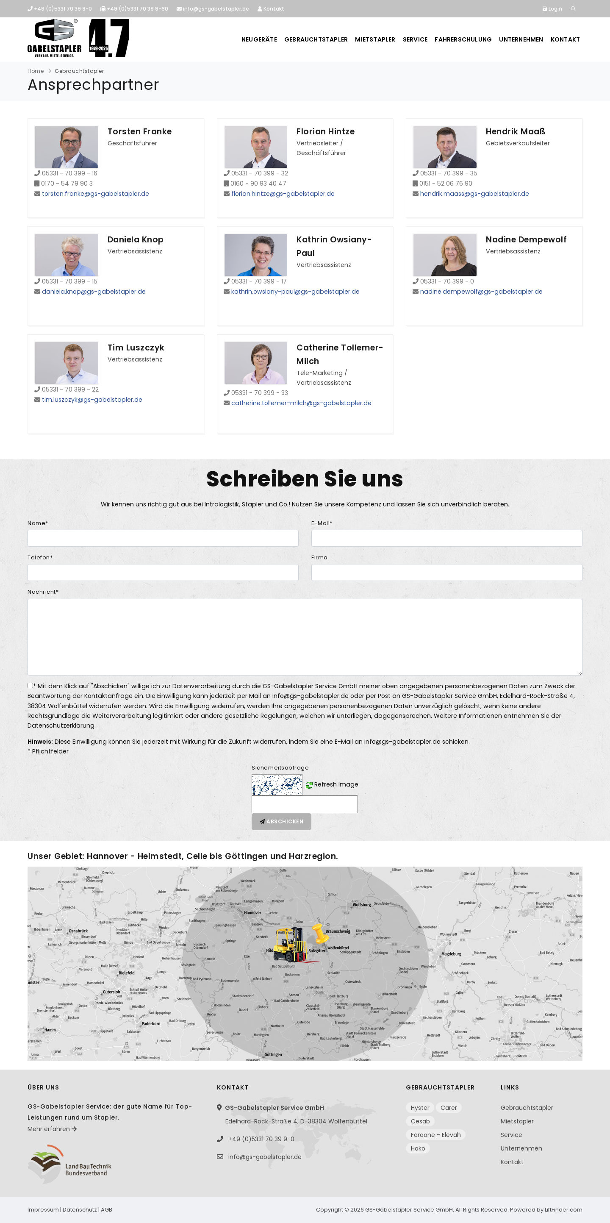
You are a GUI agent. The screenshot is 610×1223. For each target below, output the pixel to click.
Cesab (420, 1121)
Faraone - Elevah (436, 1135)
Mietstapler (374, 39)
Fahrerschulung (462, 39)
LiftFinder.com (563, 1210)
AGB (106, 1210)
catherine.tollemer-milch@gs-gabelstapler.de (301, 403)
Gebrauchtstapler (314, 39)
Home (36, 71)
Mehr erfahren (52, 1129)
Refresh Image (336, 784)
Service (414, 39)
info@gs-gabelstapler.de (213, 8)
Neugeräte (257, 39)
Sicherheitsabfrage (280, 768)
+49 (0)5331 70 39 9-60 (134, 8)
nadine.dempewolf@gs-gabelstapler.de (481, 291)
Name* (38, 523)
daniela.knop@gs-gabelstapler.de (94, 291)
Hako (418, 1148)
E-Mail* (322, 523)
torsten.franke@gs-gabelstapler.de (95, 193)
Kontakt (271, 8)
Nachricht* (43, 592)
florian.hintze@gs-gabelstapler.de (283, 193)
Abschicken (281, 821)
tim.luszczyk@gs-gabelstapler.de (92, 399)
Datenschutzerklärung (61, 725)
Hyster (420, 1107)
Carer (449, 1107)
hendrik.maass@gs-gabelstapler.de (474, 193)
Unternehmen (521, 39)
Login (552, 8)
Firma (319, 557)
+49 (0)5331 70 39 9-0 (60, 8)
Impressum (43, 1210)
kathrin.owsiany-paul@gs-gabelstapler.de (295, 291)
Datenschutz (80, 1210)
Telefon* (40, 557)
